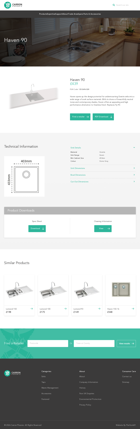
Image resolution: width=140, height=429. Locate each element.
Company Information (88, 381)
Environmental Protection (90, 398)
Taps (43, 381)
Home (12, 372)
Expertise (43, 13)
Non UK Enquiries (86, 392)
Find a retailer (78, 116)
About (68, 13)
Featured (45, 398)
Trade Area (82, 13)
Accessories (46, 392)
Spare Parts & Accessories (103, 13)
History (82, 387)
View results (124, 342)
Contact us (126, 375)
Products (29, 13)
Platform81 (131, 424)
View (101, 227)
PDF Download (101, 116)
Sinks (43, 375)
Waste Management (50, 387)
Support (56, 13)
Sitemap (125, 381)
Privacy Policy (85, 404)
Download (35, 227)
